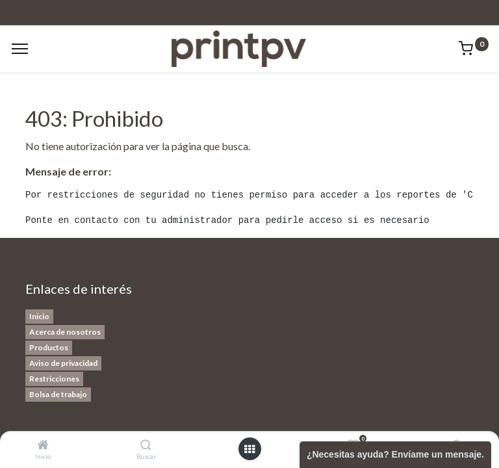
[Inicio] (43, 445)
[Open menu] (249, 449)
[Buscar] (146, 445)
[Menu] (19, 49)
